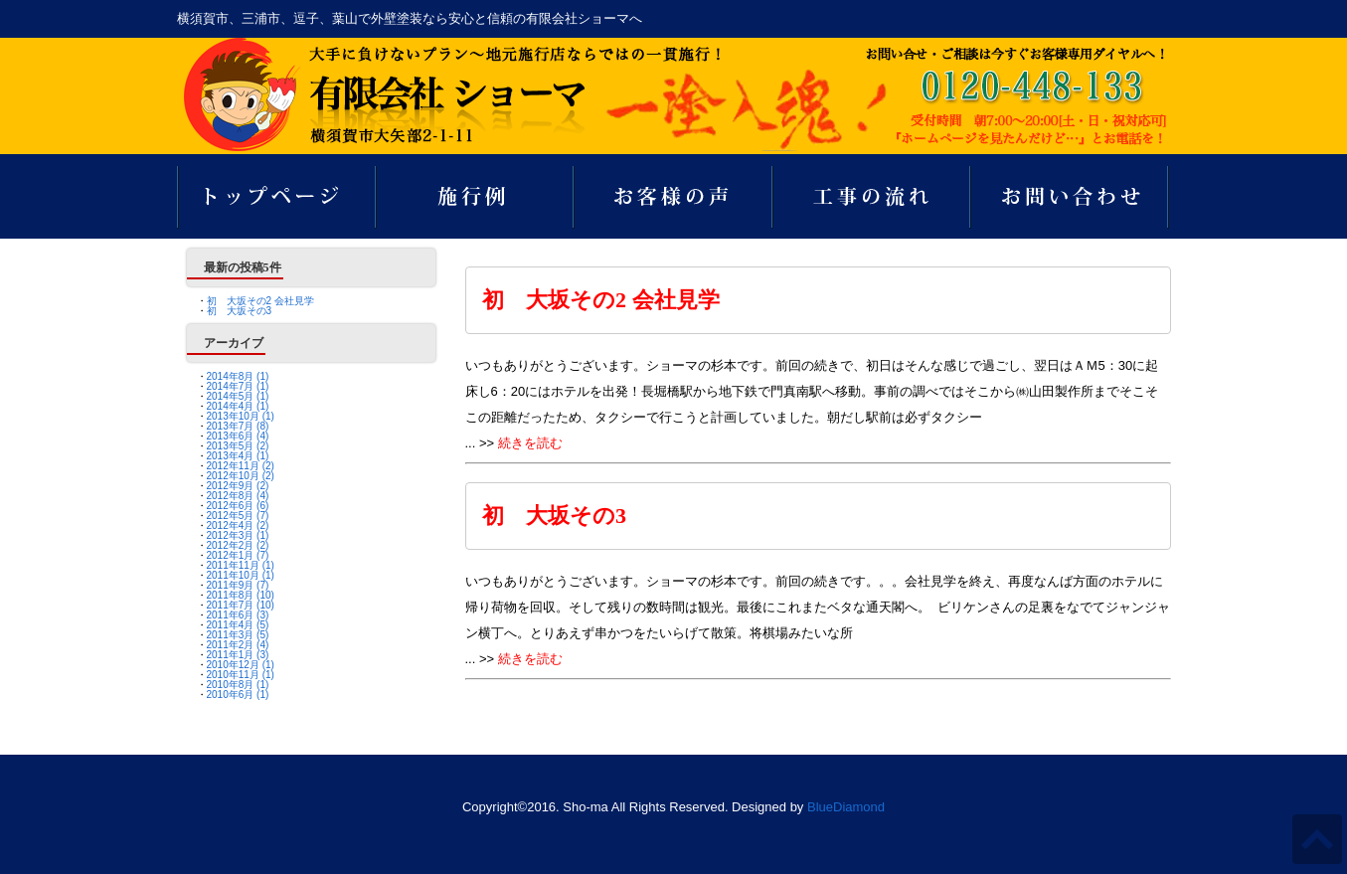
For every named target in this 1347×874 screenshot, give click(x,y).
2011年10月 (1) (240, 575)
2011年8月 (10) (240, 595)
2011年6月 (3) (238, 615)
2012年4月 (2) (238, 525)
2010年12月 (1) (240, 664)
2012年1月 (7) (238, 555)
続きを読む (530, 443)
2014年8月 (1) (238, 376)
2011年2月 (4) (238, 644)
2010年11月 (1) (240, 674)
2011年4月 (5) (238, 624)
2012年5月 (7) (238, 515)
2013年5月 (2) (238, 445)
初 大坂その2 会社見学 (260, 300)
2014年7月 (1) (238, 386)
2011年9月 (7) (238, 585)
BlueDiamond (846, 806)
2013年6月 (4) (238, 436)
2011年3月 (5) (238, 634)
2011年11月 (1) (240, 565)
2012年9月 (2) (238, 485)
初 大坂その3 (239, 310)
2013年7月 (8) (238, 426)
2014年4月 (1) (238, 406)
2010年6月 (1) (238, 694)
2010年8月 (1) (238, 684)
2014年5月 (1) (238, 396)
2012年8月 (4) (238, 495)
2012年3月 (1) (238, 535)
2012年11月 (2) (240, 465)
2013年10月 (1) (240, 416)
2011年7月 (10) (240, 605)
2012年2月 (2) (238, 545)
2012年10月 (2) (240, 475)
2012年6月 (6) (238, 505)
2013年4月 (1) (238, 455)
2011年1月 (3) (238, 654)
